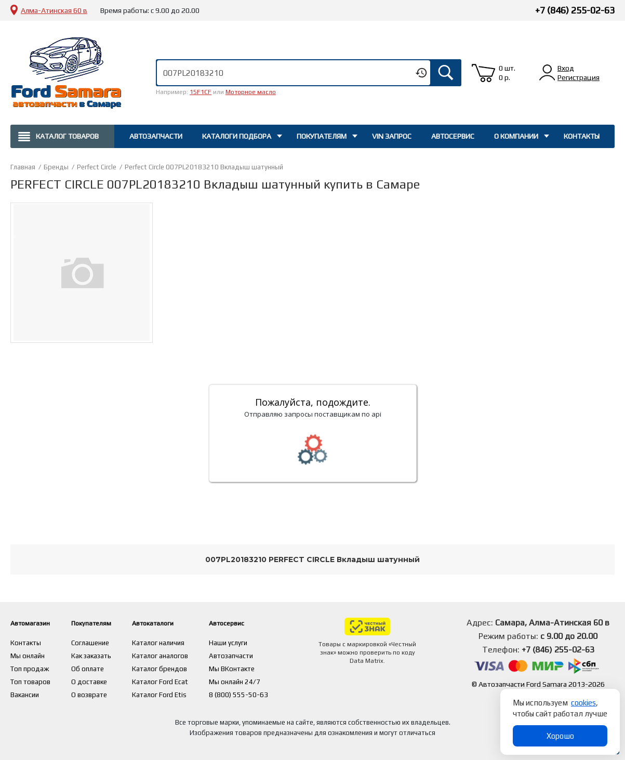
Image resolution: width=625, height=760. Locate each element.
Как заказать (103, 654)
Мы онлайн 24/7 (258, 679)
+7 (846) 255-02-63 (575, 10)
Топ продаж (30, 667)
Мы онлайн (28, 654)
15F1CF (200, 92)
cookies (583, 702)
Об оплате (98, 667)
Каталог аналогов (182, 654)
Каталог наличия (181, 642)
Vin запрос (391, 136)
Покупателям (322, 136)
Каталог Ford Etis (181, 692)
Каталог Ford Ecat (182, 679)
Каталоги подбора (236, 136)
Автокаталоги (181, 623)
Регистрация (578, 77)
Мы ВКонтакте (255, 667)
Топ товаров (31, 679)
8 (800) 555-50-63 (261, 692)
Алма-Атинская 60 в (54, 10)
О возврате (100, 692)
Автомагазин (35, 623)
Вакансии (25, 692)
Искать (445, 72)
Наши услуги (251, 642)
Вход (565, 68)
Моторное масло (250, 92)
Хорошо (560, 735)
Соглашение (102, 642)
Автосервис (452, 136)
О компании (516, 136)
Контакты (582, 136)
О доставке (100, 679)
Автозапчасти (155, 136)
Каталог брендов (182, 667)
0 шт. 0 (507, 73)
